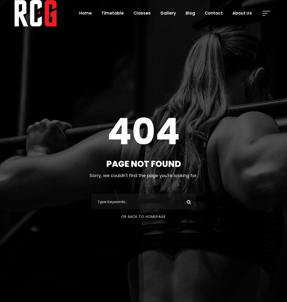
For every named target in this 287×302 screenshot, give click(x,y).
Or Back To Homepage (143, 216)
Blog (190, 13)
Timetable (112, 13)
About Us (242, 13)
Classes (142, 13)
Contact (214, 13)
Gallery (168, 13)
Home (85, 13)
